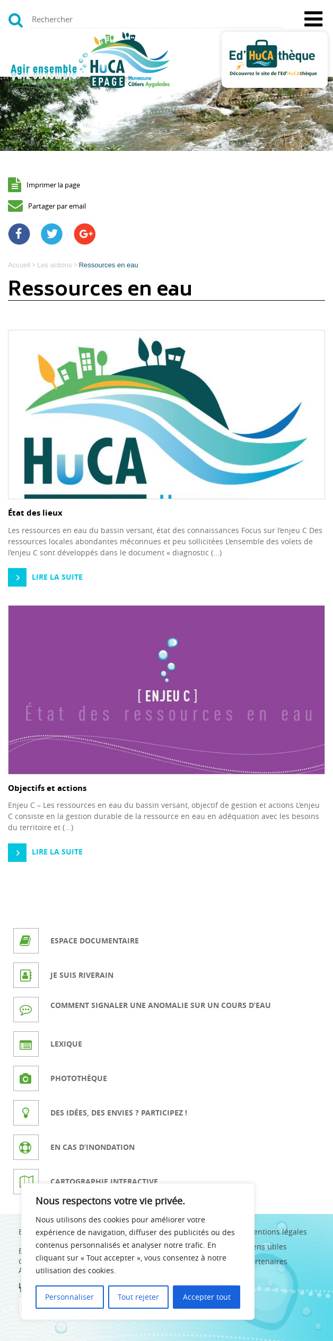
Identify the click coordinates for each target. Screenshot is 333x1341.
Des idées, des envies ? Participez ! (118, 1113)
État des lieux (35, 512)
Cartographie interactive (104, 1181)
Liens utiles (267, 1246)
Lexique (66, 1044)
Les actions (54, 265)
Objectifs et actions (47, 788)
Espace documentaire (94, 940)
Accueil (19, 265)
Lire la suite (57, 577)
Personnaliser (69, 1297)
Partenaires (267, 1261)
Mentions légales (277, 1232)
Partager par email (57, 206)
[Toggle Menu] (313, 19)
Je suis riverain (81, 975)
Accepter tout (207, 1297)
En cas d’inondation (92, 1147)
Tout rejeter (138, 1297)
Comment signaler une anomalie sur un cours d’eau (160, 1005)
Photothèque (78, 1078)
